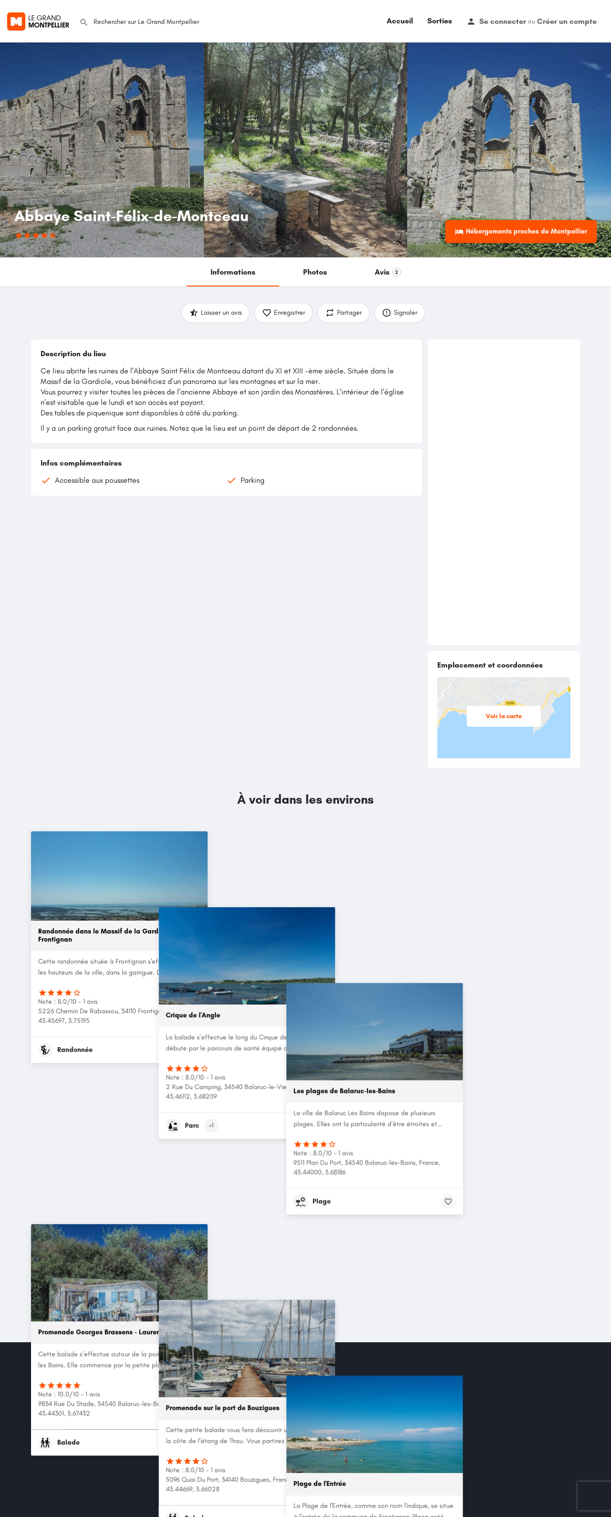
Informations (233, 271)
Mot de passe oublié (168, 1394)
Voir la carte (508, 716)
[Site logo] (39, 20)
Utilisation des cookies (60, 1417)
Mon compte (158, 1383)
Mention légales (52, 1383)
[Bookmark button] (192, 1050)
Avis (388, 271)
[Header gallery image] (102, 149)
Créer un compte (567, 21)
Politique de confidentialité (67, 1406)
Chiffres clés (47, 1428)
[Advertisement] (503, 492)
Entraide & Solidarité (279, 1394)
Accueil (400, 20)
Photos (315, 271)
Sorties (439, 20)
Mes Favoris (156, 1406)
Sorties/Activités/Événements (291, 1383)
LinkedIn (364, 1479)
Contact (42, 1440)
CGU (37, 1394)
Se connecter (502, 21)
